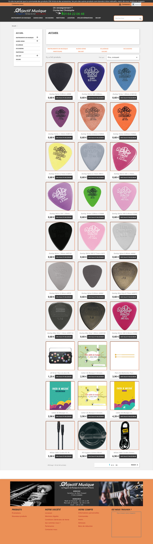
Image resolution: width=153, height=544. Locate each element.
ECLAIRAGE (19, 45)
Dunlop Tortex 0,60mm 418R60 (124, 134)
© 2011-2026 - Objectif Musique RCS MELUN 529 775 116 (76, 541)
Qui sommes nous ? (52, 523)
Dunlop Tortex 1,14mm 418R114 (60, 134)
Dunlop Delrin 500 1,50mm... (60, 213)
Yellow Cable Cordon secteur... (125, 452)
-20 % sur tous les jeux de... (60, 373)
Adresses (81, 523)
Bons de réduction (85, 526)
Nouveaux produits (19, 516)
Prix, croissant (123, 57)
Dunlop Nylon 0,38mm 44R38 (60, 293)
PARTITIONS (60, 18)
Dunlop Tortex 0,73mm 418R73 (60, 174)
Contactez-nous (17, 4)
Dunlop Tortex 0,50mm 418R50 (92, 134)
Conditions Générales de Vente (57, 519)
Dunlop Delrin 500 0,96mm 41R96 (124, 333)
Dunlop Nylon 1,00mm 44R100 (60, 253)
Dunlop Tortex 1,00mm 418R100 (124, 94)
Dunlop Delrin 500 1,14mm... (124, 174)
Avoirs (80, 519)
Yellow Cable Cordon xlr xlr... (60, 452)
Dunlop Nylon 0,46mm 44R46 (124, 253)
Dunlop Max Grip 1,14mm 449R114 (60, 333)
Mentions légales (51, 516)
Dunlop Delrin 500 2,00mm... (92, 94)
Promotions (16, 513)
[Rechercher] (128, 18)
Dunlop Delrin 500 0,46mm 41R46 (124, 213)
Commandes (83, 516)
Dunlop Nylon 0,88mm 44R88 (60, 94)
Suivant (135, 465)
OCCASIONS (49, 18)
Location (71, 18)
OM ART (98, 18)
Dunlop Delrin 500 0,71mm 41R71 (92, 253)
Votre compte (85, 509)
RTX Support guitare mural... (92, 452)
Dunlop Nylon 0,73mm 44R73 (92, 174)
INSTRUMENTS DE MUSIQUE (21, 18)
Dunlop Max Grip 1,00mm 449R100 (92, 333)
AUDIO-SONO (38, 18)
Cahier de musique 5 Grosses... (92, 373)
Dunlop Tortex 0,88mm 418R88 (92, 213)
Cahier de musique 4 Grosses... (92, 413)
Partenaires (49, 526)
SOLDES (18, 59)
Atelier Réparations (85, 18)
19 (116, 465)
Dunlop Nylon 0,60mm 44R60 (92, 293)
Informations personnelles (88, 513)
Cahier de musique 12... (60, 413)
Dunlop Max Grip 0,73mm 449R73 (124, 293)
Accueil (19, 33)
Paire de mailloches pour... (124, 373)
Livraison (48, 513)
